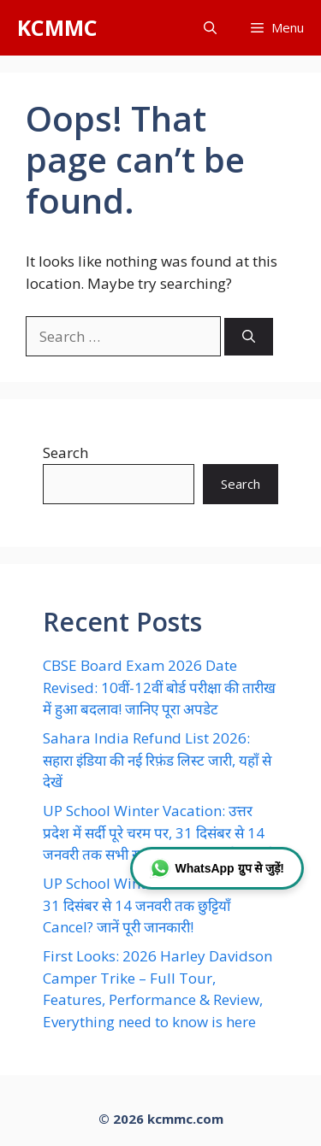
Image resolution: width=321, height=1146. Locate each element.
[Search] (248, 337)
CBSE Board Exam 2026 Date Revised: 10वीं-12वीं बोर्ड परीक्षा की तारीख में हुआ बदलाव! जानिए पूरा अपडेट (159, 687)
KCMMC (57, 27)
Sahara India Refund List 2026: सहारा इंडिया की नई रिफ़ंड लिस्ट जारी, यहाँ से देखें (157, 759)
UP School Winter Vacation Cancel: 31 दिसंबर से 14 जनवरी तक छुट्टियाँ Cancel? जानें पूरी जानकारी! (158, 905)
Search (65, 452)
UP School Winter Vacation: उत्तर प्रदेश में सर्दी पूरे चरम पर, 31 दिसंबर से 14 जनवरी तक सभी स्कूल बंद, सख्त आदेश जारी (159, 832)
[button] (210, 28)
